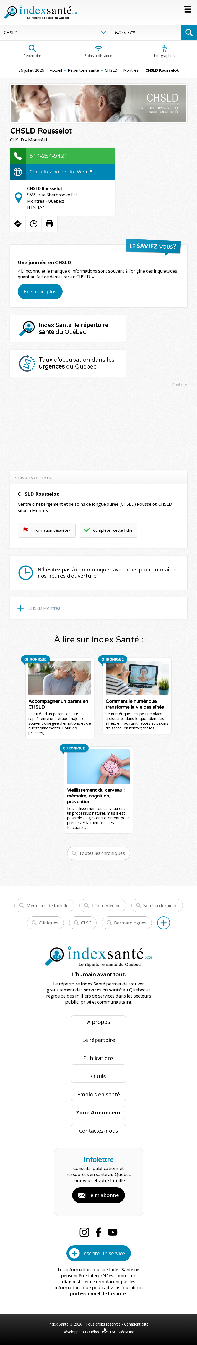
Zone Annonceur (98, 1112)
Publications (98, 1058)
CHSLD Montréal (44, 608)
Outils (98, 1076)
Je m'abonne (104, 1195)
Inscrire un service (103, 1253)
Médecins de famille (48, 905)
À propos (98, 1021)
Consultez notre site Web (61, 171)
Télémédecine (106, 905)
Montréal (131, 70)
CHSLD (111, 70)
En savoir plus (40, 291)
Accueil (56, 70)
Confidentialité (136, 1324)
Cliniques (48, 923)
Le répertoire (98, 1040)
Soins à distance (98, 51)
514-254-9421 (49, 156)
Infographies (164, 51)
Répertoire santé (83, 70)
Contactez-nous (98, 1130)
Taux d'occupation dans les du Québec (77, 363)
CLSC (86, 923)
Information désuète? (50, 530)
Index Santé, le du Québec (73, 328)
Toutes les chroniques (102, 853)
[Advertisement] (98, 426)
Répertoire (32, 51)
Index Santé (59, 1324)
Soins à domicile (160, 905)
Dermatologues (130, 923)
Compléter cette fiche (113, 530)
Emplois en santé (98, 1094)
